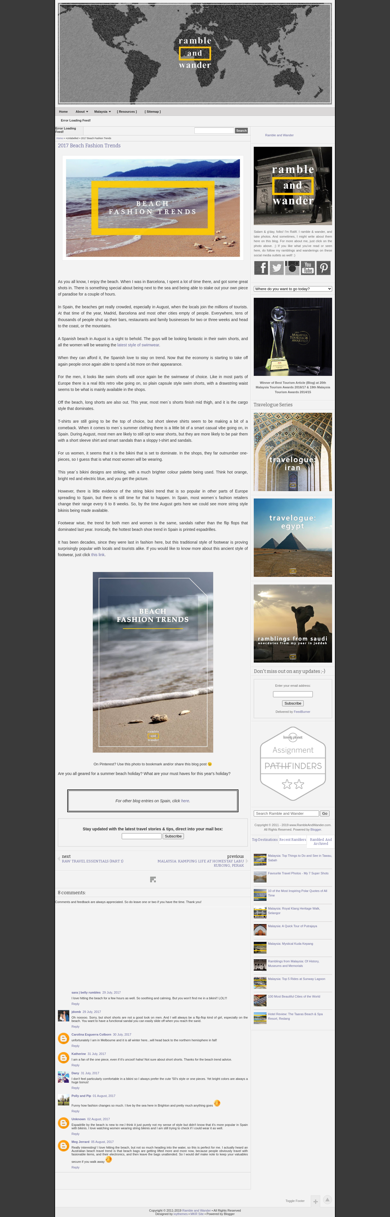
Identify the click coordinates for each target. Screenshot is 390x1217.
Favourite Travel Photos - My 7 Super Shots (298, 873)
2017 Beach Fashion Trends (89, 146)
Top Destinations (265, 840)
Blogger (316, 829)
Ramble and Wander (279, 135)
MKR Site (197, 1214)
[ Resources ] (127, 111)
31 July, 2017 (97, 1053)
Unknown (79, 1119)
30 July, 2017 (122, 1034)
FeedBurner (302, 711)
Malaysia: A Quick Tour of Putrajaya (292, 926)
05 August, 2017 (102, 1141)
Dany (75, 1073)
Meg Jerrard (80, 1141)
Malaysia (100, 111)
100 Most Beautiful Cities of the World (294, 996)
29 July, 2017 (111, 992)
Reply (75, 1004)
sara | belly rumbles (86, 992)
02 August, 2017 (98, 1119)
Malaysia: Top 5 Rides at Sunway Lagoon (296, 979)
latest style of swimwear (138, 345)
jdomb (76, 1011)
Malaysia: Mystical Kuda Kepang (290, 943)
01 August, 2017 (104, 1095)
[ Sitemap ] (153, 111)
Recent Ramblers (292, 840)
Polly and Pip (81, 1095)
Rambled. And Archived (321, 842)
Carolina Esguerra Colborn (91, 1034)
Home (63, 111)
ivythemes (181, 1214)
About (80, 111)
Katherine (79, 1053)
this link (98, 554)
